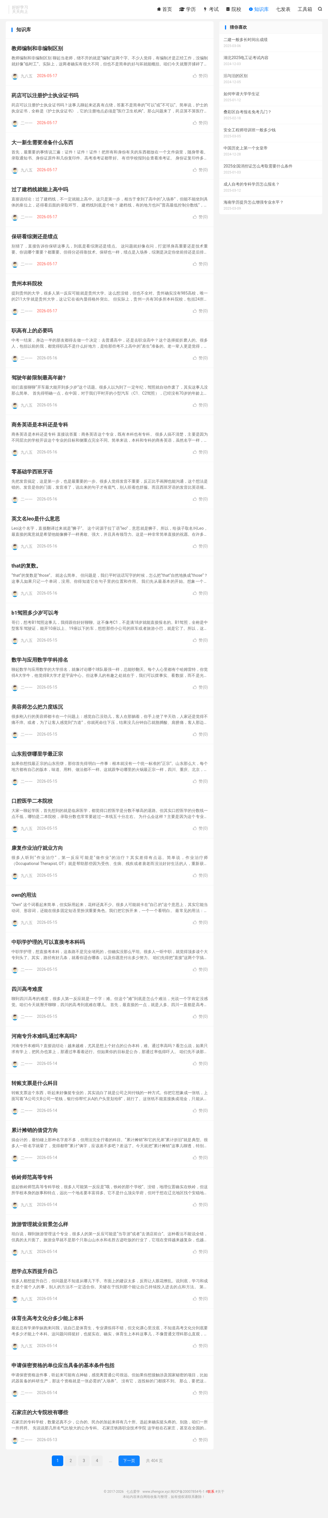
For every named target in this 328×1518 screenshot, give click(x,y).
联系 (211, 1497)
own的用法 (23, 900)
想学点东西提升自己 (34, 1276)
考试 (210, 10)
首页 (164, 10)
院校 (233, 10)
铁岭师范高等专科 (32, 1182)
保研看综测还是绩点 (34, 242)
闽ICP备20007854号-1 (188, 1497)
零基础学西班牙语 (32, 477)
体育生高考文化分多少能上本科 (47, 1323)
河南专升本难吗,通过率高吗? (44, 1041)
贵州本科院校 (26, 289)
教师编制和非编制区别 (37, 53)
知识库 (258, 10)
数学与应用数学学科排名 (39, 665)
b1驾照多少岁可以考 (34, 618)
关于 (221, 1497)
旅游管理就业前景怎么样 (39, 1229)
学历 (187, 10)
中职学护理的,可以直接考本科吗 (48, 947)
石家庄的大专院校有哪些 (39, 1417)
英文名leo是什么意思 (35, 524)
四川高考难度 (26, 994)
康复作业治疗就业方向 (37, 853)
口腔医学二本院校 (32, 806)
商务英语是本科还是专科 (39, 430)
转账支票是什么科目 (34, 1088)
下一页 (129, 1466)
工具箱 (305, 10)
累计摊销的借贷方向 (34, 1135)
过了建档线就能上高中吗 (39, 195)
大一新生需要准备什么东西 (42, 148)
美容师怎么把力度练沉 (37, 712)
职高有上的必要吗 (32, 336)
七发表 (283, 10)
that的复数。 (26, 571)
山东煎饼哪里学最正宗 (37, 759)
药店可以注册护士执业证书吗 (44, 101)
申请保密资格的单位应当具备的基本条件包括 (62, 1370)
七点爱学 (133, 1497)
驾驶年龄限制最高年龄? (38, 383)
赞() (200, 81)
